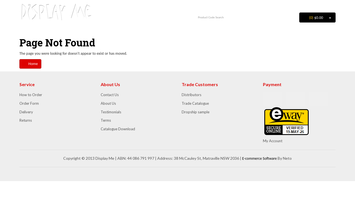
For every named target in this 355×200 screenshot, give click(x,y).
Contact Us (110, 94)
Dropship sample (195, 112)
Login (309, 5)
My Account (272, 141)
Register (326, 5)
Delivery (26, 112)
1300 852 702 (137, 7)
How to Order (30, 94)
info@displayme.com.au (137, 14)
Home (30, 63)
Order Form (29, 103)
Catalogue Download (118, 129)
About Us (108, 103)
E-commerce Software (259, 158)
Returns (25, 120)
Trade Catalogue (195, 103)
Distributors (191, 94)
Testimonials (111, 112)
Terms (106, 120)
